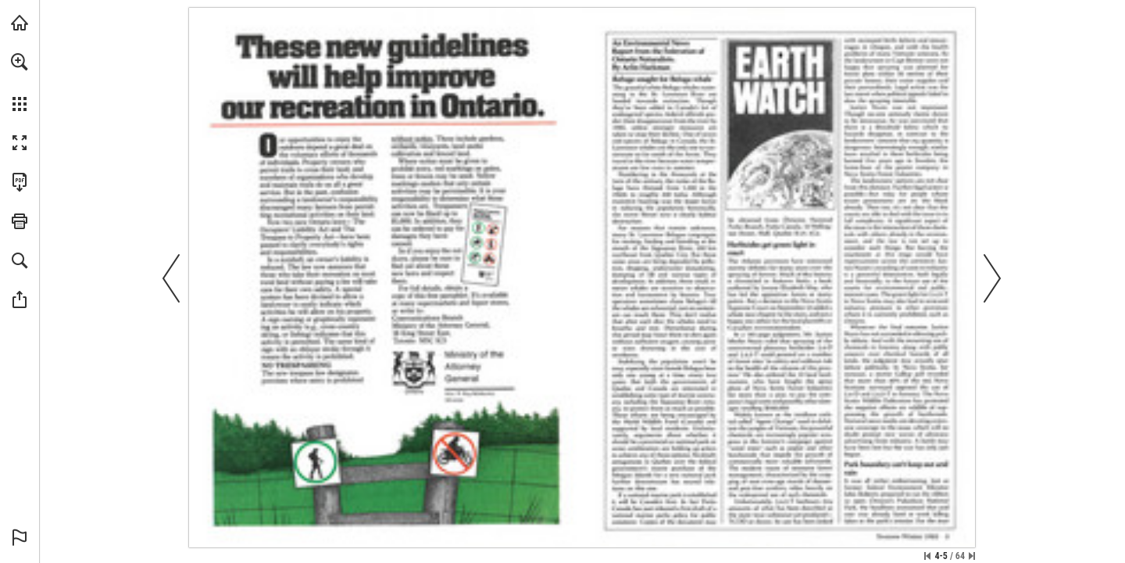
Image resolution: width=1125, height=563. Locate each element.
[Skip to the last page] (972, 556)
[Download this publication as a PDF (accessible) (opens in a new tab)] (19, 182)
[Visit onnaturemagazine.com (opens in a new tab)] (19, 22)
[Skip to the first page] (927, 556)
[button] (19, 61)
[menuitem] (19, 82)
